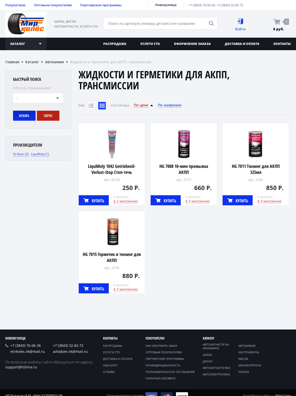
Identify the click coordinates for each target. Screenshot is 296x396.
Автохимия (54, 61)
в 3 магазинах (197, 201)
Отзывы (109, 372)
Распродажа (114, 44)
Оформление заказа (192, 44)
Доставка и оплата (242, 44)
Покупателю (15, 5)
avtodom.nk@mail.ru (70, 351)
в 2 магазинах (126, 201)
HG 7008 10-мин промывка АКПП (183, 169)
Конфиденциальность (163, 365)
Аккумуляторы (249, 365)
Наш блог (110, 365)
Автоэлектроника (216, 374)
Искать (24, 115)
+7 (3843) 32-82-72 (230, 5)
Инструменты (248, 352)
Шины (207, 355)
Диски (207, 361)
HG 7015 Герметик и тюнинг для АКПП (112, 257)
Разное (243, 372)
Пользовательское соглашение (170, 372)
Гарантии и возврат (161, 378)
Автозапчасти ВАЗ (216, 368)
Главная (12, 61)
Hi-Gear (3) (21, 154)
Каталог (32, 61)
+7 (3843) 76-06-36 (201, 5)
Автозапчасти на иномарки (216, 346)
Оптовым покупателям (53, 5)
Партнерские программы (101, 5)
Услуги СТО (150, 44)
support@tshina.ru (21, 367)
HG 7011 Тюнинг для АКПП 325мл (256, 169)
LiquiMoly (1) (40, 154)
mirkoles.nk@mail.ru (27, 351)
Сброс (48, 115)
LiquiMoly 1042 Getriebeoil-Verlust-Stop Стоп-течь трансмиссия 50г (112, 172)
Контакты (110, 338)
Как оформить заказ (161, 346)
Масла (243, 359)
